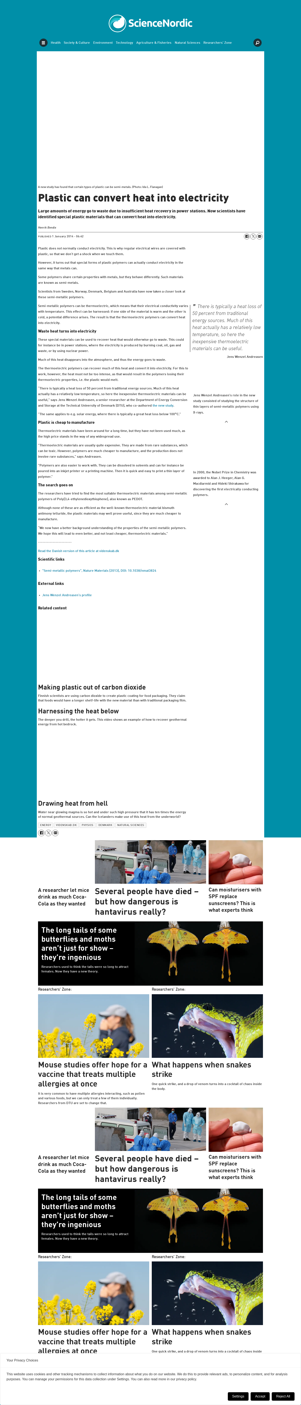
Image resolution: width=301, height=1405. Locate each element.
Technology (124, 43)
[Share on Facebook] (247, 236)
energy (45, 825)
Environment (103, 43)
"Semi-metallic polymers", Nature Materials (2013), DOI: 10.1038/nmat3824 (99, 571)
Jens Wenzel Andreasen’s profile (67, 595)
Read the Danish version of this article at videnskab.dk (78, 551)
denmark (105, 825)
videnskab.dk (66, 825)
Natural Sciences (187, 43)
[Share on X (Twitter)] (253, 236)
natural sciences (130, 825)
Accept (260, 1396)
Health (56, 43)
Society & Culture (77, 43)
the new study (163, 405)
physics (87, 825)
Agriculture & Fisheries (153, 43)
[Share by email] (259, 236)
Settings (238, 1396)
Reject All (283, 1396)
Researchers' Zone (217, 43)
